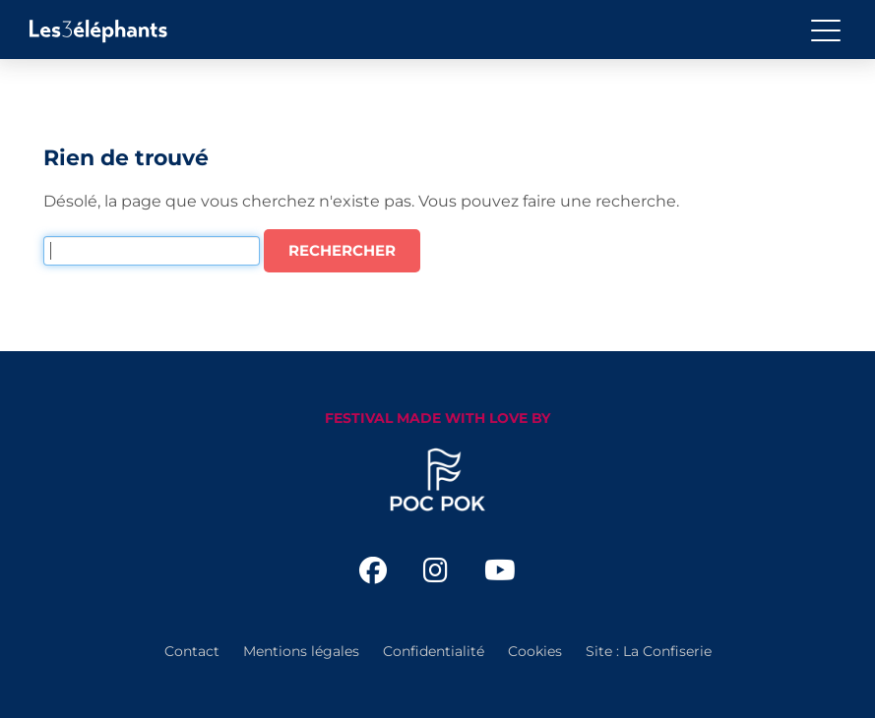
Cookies (535, 651)
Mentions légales (301, 651)
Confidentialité (433, 651)
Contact (191, 651)
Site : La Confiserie (649, 651)
